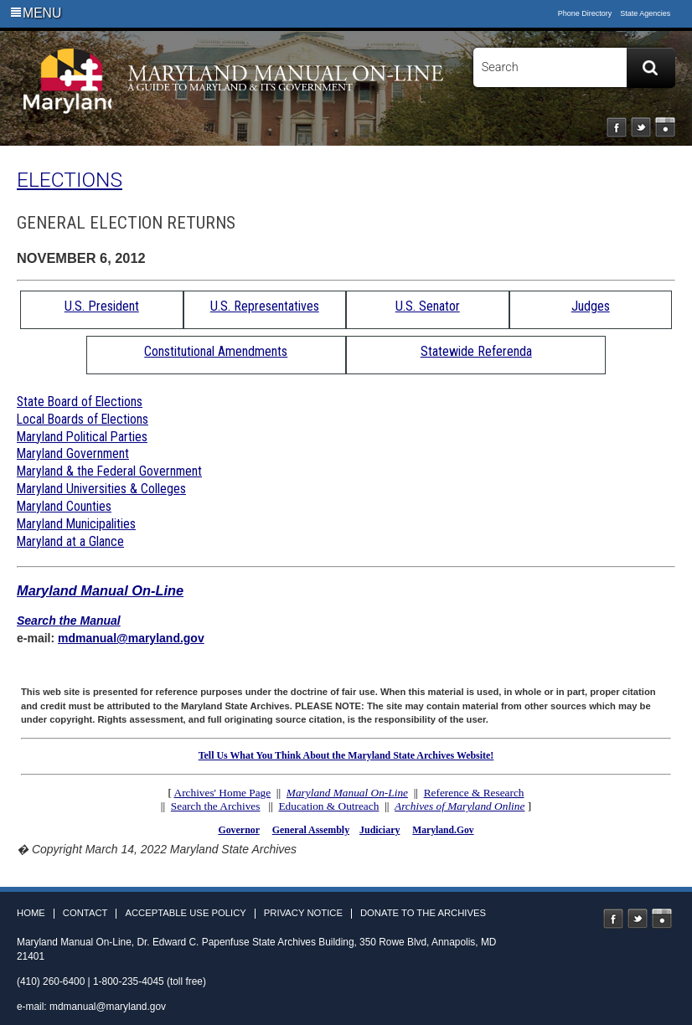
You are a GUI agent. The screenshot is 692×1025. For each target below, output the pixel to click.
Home (31, 913)
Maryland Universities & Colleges (101, 489)
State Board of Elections (79, 401)
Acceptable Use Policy (185, 913)
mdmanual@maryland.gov (131, 638)
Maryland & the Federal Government (109, 471)
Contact (85, 913)
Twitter (641, 127)
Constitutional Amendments (215, 351)
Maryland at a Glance (70, 541)
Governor (238, 830)
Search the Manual (69, 620)
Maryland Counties (64, 506)
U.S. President (102, 306)
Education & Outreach (328, 806)
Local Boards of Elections (82, 419)
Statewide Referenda (476, 351)
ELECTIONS (69, 179)
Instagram (665, 127)
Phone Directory (585, 13)
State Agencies (645, 13)
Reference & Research (474, 792)
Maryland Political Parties (82, 437)
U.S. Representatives (264, 306)
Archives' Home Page (222, 792)
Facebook (617, 127)
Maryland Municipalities (76, 524)
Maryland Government (73, 453)
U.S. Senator (427, 306)
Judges (590, 306)
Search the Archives (216, 806)
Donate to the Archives (423, 913)
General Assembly (310, 830)
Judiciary (379, 830)
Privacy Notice (303, 913)
